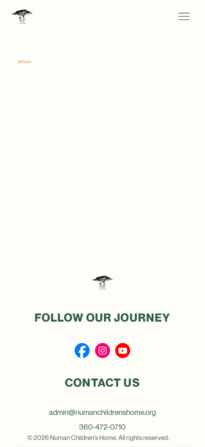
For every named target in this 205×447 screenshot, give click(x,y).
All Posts (24, 62)
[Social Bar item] (82, 350)
